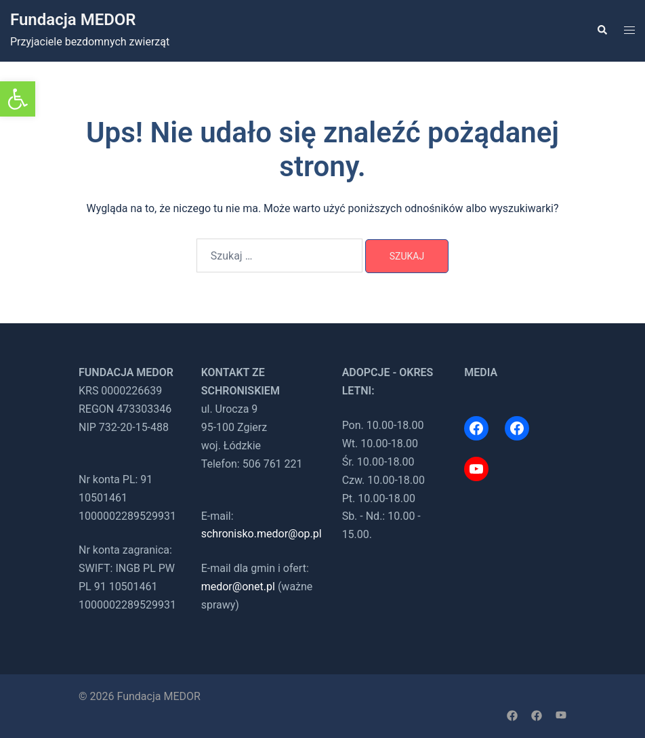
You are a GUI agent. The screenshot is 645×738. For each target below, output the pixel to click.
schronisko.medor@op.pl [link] (261, 533)
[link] (17, 99)
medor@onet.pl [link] (238, 586)
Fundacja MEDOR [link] (73, 19)
